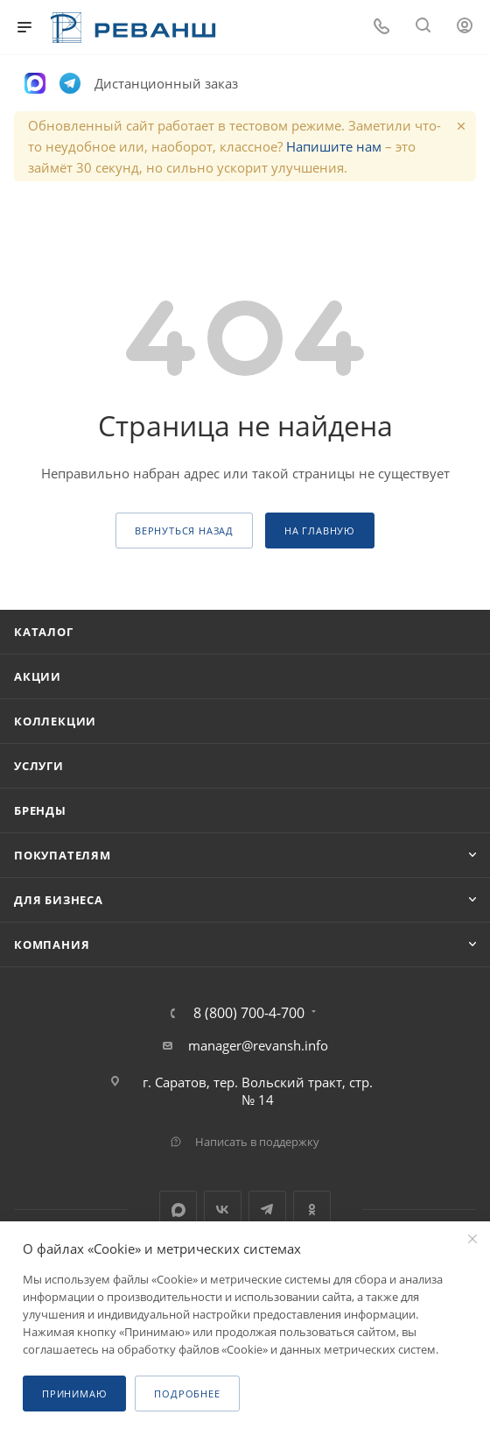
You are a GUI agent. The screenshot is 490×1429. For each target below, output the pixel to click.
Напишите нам (334, 146)
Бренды (40, 810)
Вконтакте (223, 1209)
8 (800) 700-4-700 (248, 1013)
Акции (37, 676)
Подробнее (187, 1393)
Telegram (267, 1209)
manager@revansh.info (258, 1045)
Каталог (44, 632)
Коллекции (55, 721)
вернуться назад (184, 530)
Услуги (39, 766)
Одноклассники (312, 1209)
